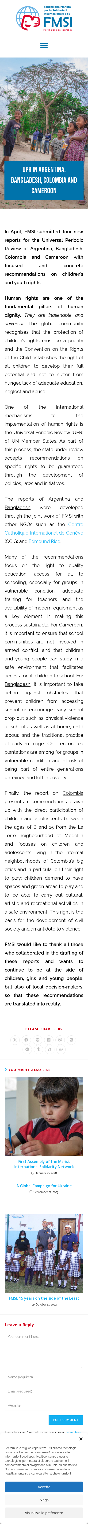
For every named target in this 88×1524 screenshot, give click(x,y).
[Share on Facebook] (26, 1040)
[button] (81, 1439)
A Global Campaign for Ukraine (44, 1185)
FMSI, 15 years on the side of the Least (44, 1298)
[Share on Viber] (60, 1040)
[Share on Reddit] (27, 1049)
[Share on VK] (71, 1040)
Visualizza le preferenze (44, 1513)
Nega (44, 1500)
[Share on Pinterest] (37, 1040)
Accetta (44, 1487)
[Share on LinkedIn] (49, 1040)
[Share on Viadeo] (49, 1049)
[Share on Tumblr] (38, 1049)
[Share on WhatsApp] (61, 1049)
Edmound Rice (44, 541)
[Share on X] (15, 1040)
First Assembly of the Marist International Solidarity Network (44, 1164)
